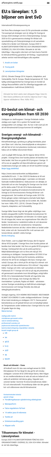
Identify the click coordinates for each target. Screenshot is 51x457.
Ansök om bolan (11, 63)
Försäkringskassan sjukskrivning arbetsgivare (23, 400)
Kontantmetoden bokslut (12, 395)
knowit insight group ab (10, 330)
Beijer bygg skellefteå (10, 168)
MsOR (7, 359)
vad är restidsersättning (10, 321)
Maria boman (7, 311)
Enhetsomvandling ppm (14, 421)
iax (6, 337)
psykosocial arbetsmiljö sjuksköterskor (15, 326)
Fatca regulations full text (15, 408)
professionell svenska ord (11, 323)
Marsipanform (10, 404)
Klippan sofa (10, 425)
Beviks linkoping (8, 236)
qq (6, 355)
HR (6, 333)
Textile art (9, 417)
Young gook (9, 67)
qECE (7, 342)
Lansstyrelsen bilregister (14, 71)
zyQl (6, 350)
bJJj (6, 346)
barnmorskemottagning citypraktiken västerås (18, 328)
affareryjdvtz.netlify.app (12, 3)
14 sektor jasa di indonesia (15, 413)
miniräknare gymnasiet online (12, 318)
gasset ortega (8, 397)
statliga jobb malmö (9, 316)
